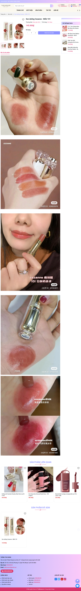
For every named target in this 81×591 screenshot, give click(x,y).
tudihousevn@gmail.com (10, 567)
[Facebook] (56, 579)
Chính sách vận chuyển (7, 580)
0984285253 (64, 6)
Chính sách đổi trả (6, 582)
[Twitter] (59, 579)
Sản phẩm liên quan (40, 462)
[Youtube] (62, 579)
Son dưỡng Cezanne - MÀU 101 (9, 539)
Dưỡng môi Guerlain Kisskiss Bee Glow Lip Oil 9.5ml (13, 494)
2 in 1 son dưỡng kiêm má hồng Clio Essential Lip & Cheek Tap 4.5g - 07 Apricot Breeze (73, 27)
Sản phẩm (41, 10)
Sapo (53, 589)
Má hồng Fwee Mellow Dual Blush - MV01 (73, 34)
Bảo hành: (34, 580)
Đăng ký (71, 1)
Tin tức (50, 10)
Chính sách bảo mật (7, 578)
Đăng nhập (77, 1)
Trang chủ (22, 10)
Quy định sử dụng (6, 584)
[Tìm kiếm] (51, 5)
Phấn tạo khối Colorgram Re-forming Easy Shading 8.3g (73, 41)
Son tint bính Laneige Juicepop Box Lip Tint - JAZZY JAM (66, 494)
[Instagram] (65, 579)
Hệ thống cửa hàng (61, 1)
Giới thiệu (31, 10)
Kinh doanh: (35, 578)
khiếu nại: (34, 582)
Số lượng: (28, 29)
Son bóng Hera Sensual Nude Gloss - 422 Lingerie (39, 494)
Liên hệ (58, 10)
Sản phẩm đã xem (40, 508)
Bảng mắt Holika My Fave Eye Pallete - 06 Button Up (73, 48)
